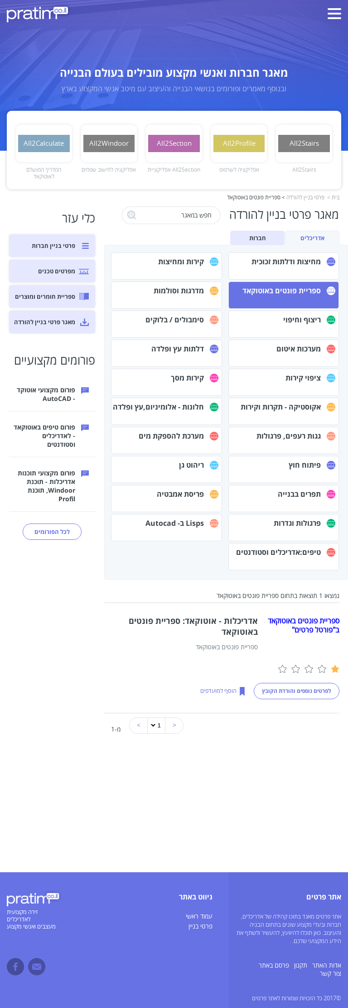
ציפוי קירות (303, 378)
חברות (257, 238)
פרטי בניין (200, 926)
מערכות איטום (298, 349)
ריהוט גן (191, 465)
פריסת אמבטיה (180, 494)
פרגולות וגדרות (297, 523)
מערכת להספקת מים (171, 436)
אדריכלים (312, 238)
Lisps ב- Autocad (174, 523)
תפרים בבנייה (299, 494)
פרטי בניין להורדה (305, 197)
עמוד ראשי (199, 916)
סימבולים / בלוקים (174, 320)
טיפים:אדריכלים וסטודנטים (278, 552)
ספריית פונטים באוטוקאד (281, 291)
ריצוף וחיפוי (302, 320)
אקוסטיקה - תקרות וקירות (281, 407)
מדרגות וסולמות (179, 291)
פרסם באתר (274, 965)
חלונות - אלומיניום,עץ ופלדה (158, 407)
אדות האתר (326, 965)
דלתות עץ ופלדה (177, 349)
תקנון (300, 965)
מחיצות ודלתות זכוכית (286, 262)
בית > (333, 197)
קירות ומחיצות (181, 262)
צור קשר (330, 974)
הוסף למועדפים (218, 691)
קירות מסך (187, 378)
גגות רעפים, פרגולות (288, 436)
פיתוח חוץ (305, 465)
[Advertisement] (174, 808)
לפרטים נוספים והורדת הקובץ (296, 691)
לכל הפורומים (52, 532)
